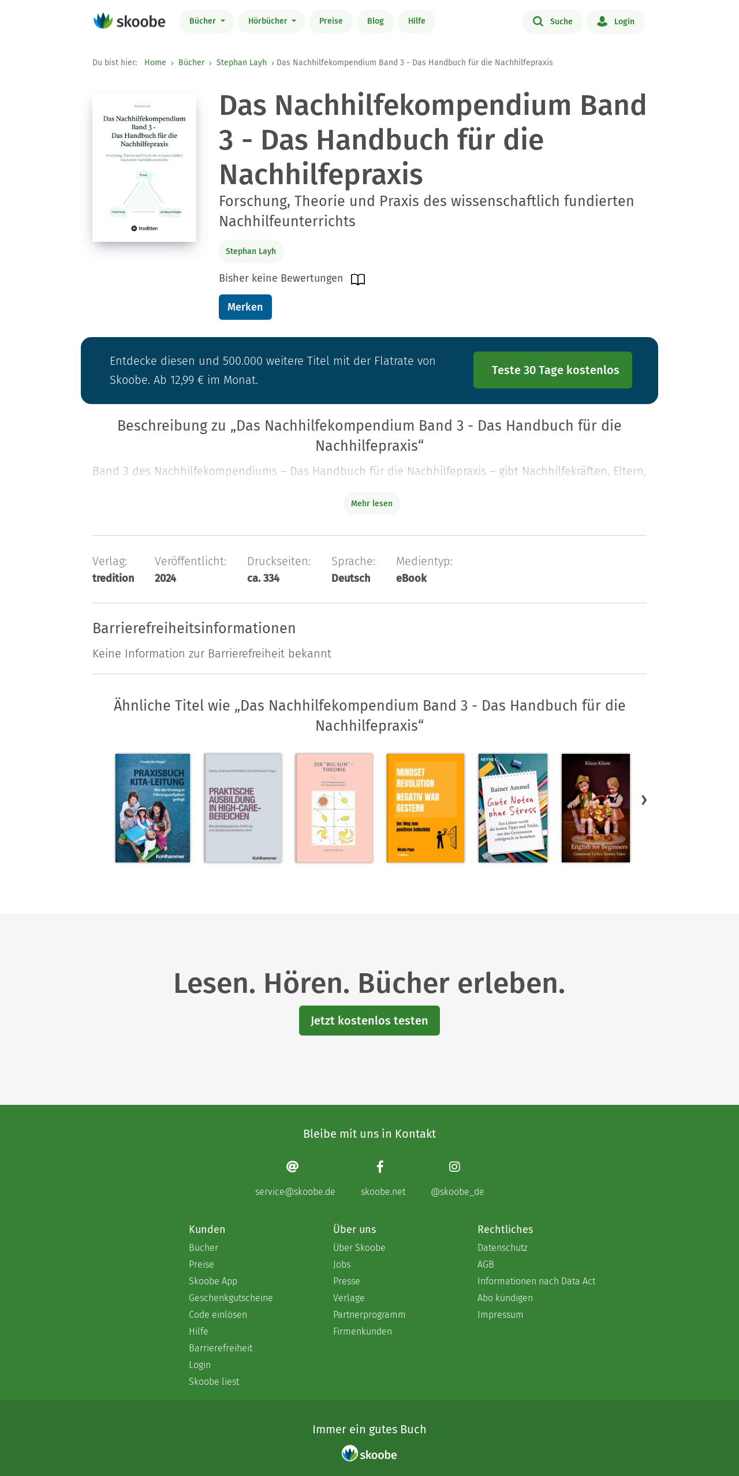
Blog (375, 21)
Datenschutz (502, 1247)
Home (155, 63)
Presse (346, 1281)
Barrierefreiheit (220, 1348)
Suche (553, 21)
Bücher (203, 21)
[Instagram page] (457, 1178)
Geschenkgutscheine (231, 1297)
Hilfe (417, 21)
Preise (331, 21)
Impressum (500, 1314)
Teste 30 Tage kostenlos (555, 370)
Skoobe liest (214, 1381)
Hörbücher (269, 21)
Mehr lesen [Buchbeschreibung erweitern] (372, 504)
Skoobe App (213, 1281)
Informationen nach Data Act (536, 1281)
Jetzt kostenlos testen (369, 1020)
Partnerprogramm (369, 1314)
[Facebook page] (383, 1178)
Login (616, 21)
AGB (485, 1264)
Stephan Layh (242, 63)
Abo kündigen (505, 1297)
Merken (245, 307)
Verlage (349, 1297)
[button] (644, 799)
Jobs (341, 1264)
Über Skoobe (359, 1247)
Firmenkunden (362, 1331)
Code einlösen (218, 1314)
